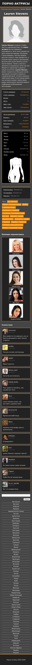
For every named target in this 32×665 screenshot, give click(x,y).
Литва (16, 585)
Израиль (16, 552)
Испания (16, 564)
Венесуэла (16, 537)
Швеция (16, 643)
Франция (16, 633)
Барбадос (16, 523)
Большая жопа (8, 219)
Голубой (26, 104)
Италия (16, 566)
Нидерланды (16, 593)
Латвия (16, 583)
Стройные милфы (9, 207)
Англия (16, 513)
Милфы (25, 204)
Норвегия (16, 597)
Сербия (16, 614)
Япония (16, 652)
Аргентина (16, 516)
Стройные (6, 222)
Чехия (16, 636)
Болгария (16, 530)
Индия (16, 554)
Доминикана (16, 549)
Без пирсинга (12, 201)
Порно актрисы (16, 3)
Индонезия (16, 557)
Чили (16, 638)
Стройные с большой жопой (13, 225)
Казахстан (16, 569)
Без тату (6, 216)
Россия (16, 609)
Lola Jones (16, 254)
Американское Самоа (16, 511)
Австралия (16, 501)
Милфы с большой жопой (12, 204)
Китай (16, 573)
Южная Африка (16, 648)
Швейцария (16, 640)
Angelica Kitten (16, 319)
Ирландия (16, 559)
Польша (16, 602)
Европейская (24, 124)
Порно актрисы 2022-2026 (16, 660)
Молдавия (16, 590)
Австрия (16, 504)
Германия (15, 542)
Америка (16, 9)
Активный (25, 92)
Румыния (16, 612)
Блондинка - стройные (11, 210)
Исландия (15, 561)
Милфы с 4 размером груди (12, 228)
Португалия (16, 605)
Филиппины (16, 628)
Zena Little (16, 270)
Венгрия (16, 535)
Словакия (16, 617)
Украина (16, 626)
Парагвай (16, 600)
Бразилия (16, 533)
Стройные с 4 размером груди (13, 213)
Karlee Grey (16, 286)
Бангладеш (16, 521)
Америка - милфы (16, 216)
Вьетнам (16, 540)
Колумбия (16, 576)
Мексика (16, 588)
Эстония (16, 645)
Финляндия (16, 631)
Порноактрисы (6, 9)
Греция (16, 545)
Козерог (26, 120)
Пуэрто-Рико (16, 607)
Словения (16, 619)
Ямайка (16, 650)
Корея (16, 578)
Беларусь (16, 525)
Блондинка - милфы (22, 219)
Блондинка (25, 107)
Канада (16, 571)
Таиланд (16, 621)
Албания (16, 506)
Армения (16, 518)
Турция (16, 624)
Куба (16, 581)
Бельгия (16, 528)
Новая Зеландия (16, 595)
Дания (16, 547)
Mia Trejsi (16, 303)
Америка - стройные (18, 222)
